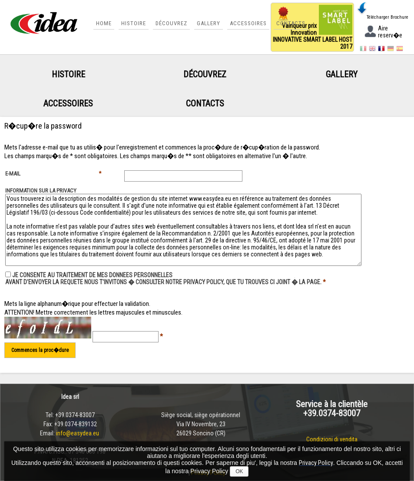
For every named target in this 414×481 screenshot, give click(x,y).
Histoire (133, 23)
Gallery (208, 23)
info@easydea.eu (78, 433)
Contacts (290, 23)
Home (104, 23)
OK (239, 471)
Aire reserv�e (383, 33)
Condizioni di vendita (332, 439)
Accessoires (248, 23)
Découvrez (171, 23)
